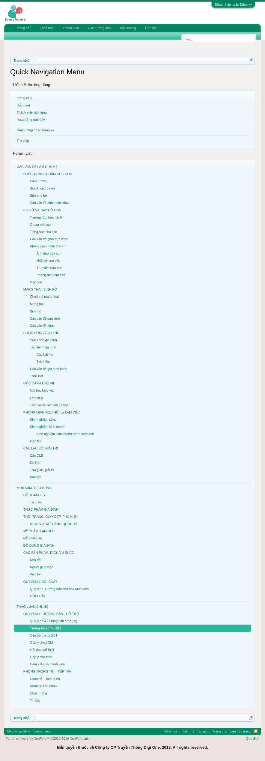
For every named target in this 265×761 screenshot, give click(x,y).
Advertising (128, 28)
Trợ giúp (23, 140)
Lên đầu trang (240, 731)
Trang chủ (24, 98)
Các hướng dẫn (99, 28)
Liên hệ (150, 28)
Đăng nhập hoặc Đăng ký (233, 4)
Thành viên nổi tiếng (32, 112)
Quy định (253, 738)
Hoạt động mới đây (31, 119)
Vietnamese (42, 731)
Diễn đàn (23, 105)
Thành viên (71, 28)
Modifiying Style (18, 731)
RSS (256, 731)
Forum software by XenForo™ (47, 738)
